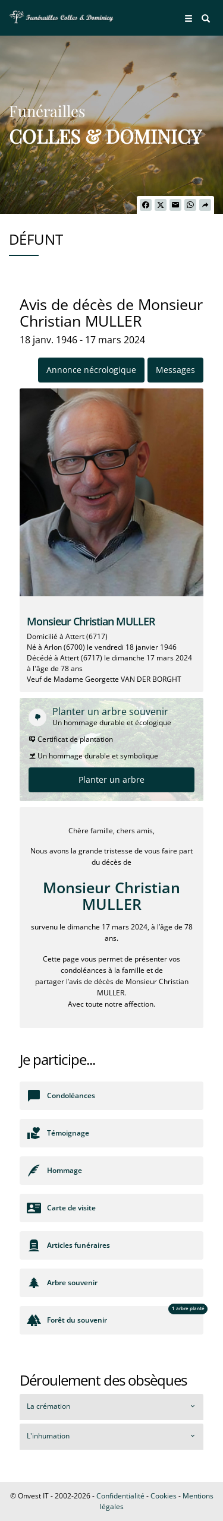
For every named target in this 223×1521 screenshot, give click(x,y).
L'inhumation (48, 1436)
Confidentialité (120, 1496)
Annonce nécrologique (91, 369)
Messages (175, 369)
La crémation (48, 1406)
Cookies (163, 1496)
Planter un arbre (111, 779)
